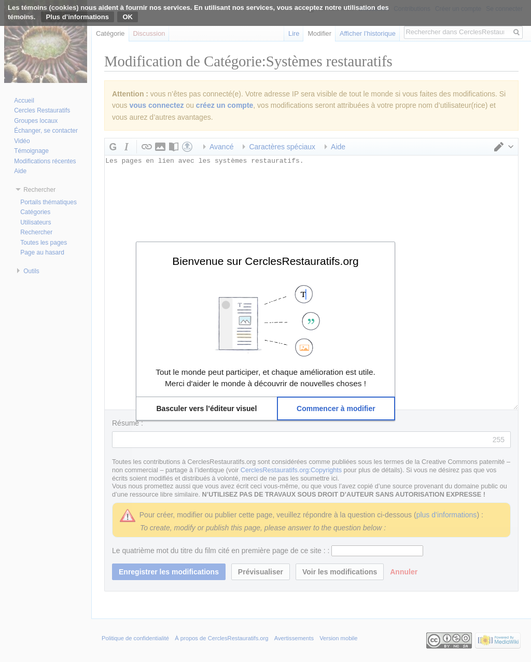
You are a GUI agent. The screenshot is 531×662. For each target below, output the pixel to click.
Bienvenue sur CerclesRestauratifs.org (265, 260)
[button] (206, 408)
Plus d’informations (77, 17)
